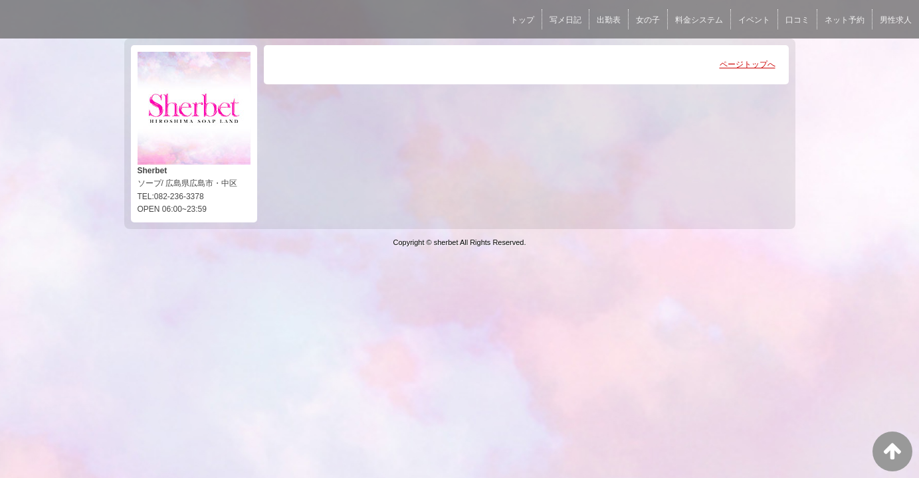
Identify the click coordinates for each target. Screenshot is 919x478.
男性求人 (896, 20)
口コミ (797, 20)
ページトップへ (747, 64)
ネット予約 (845, 20)
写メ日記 (565, 20)
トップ (522, 20)
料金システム (699, 20)
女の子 (648, 20)
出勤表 (609, 20)
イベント (754, 20)
